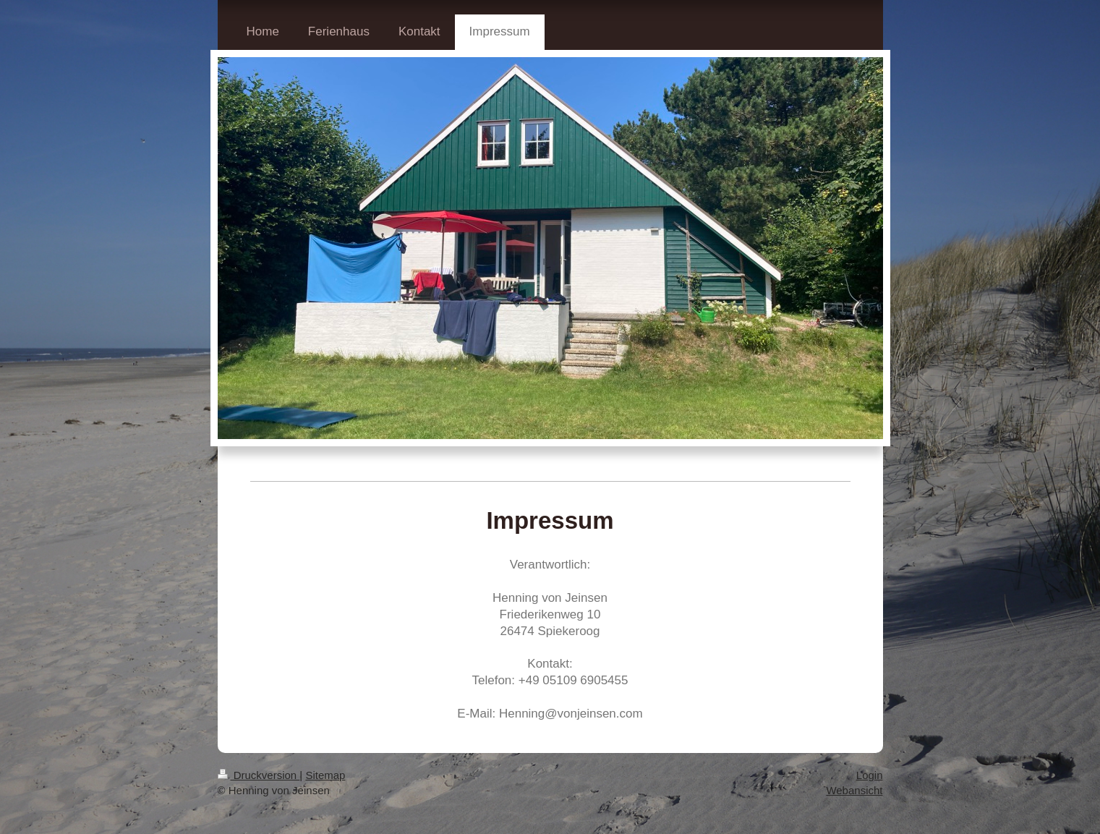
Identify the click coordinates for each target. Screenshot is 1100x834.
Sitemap (325, 775)
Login (869, 775)
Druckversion (259, 775)
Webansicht (854, 790)
